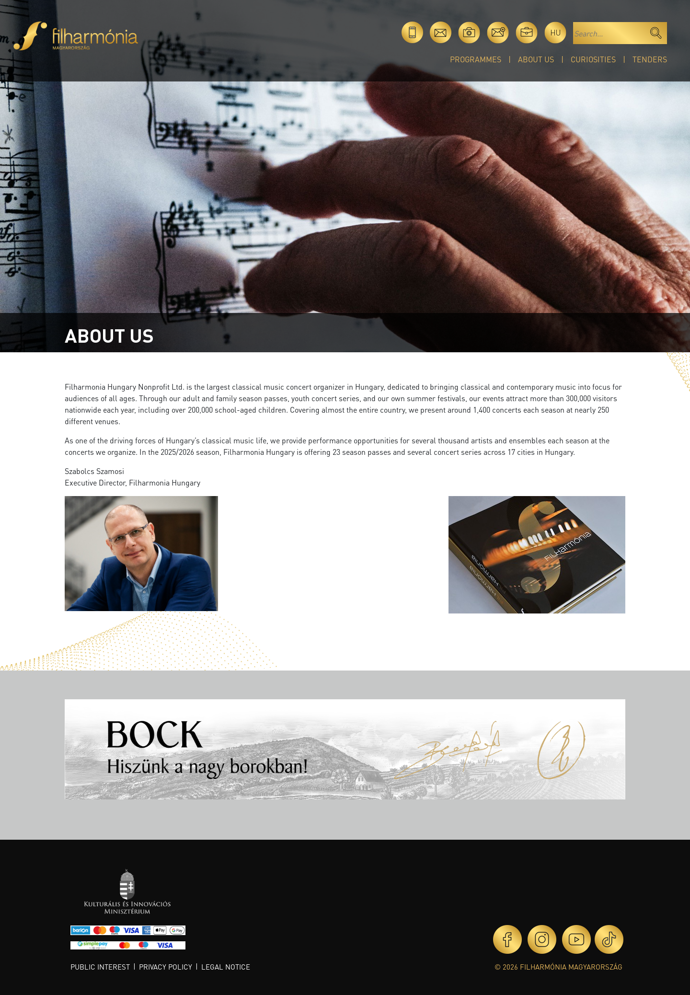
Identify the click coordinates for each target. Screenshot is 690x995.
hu (555, 32)
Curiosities (593, 59)
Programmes (475, 59)
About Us (536, 59)
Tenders (649, 59)
